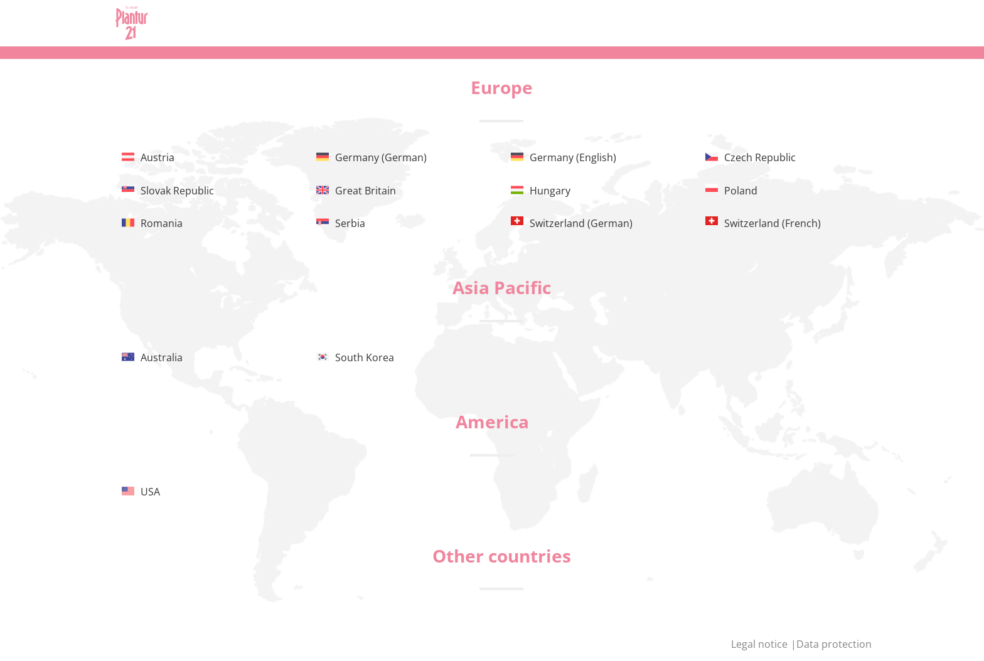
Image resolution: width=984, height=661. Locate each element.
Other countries (501, 556)
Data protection (834, 644)
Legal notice (760, 644)
